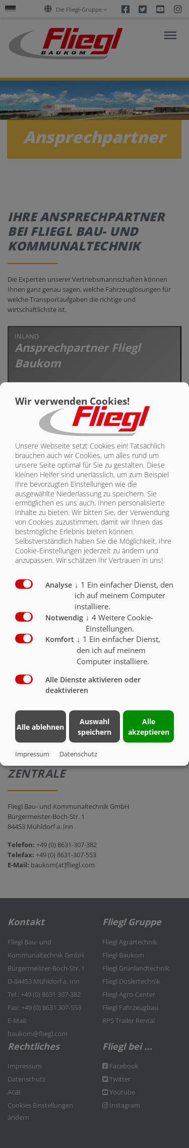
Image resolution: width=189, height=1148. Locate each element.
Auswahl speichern (94, 727)
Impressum (32, 753)
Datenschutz (78, 753)
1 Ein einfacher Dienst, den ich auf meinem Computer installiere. (124, 595)
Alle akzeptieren (148, 727)
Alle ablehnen (40, 726)
